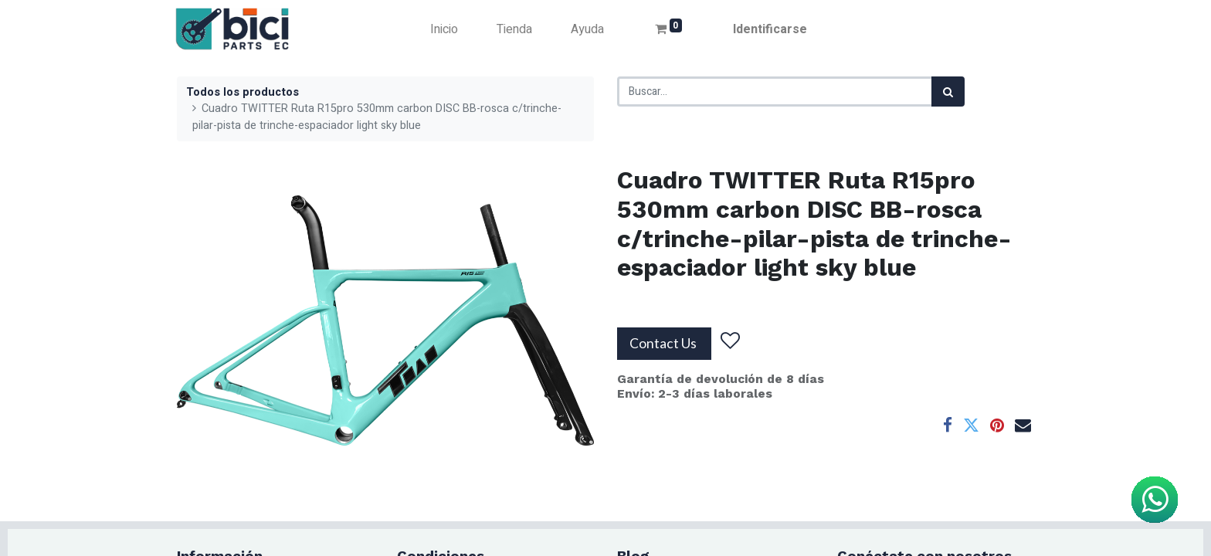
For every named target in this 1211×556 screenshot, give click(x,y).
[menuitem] (444, 29)
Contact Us (664, 343)
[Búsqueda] (948, 91)
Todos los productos (242, 92)
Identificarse (770, 29)
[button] (730, 340)
